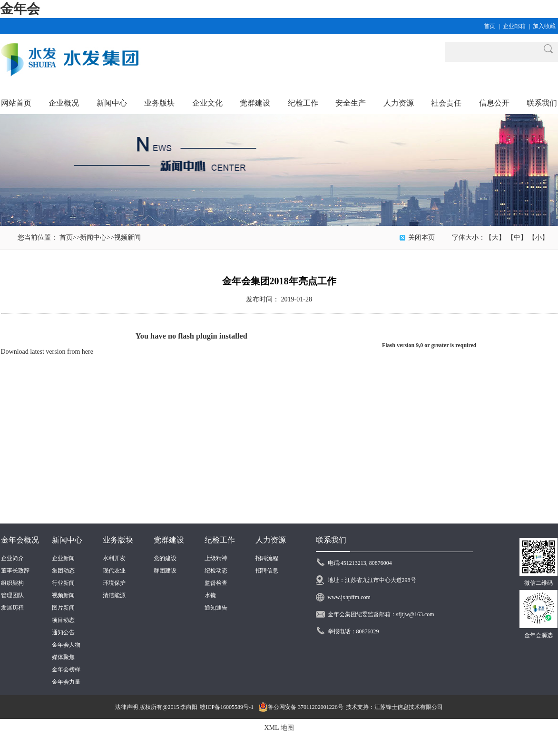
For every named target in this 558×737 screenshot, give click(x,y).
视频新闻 (127, 237)
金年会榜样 (66, 669)
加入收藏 (544, 26)
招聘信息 (266, 570)
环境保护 (114, 583)
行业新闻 (63, 583)
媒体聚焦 (63, 657)
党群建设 (169, 540)
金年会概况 (20, 540)
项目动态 (63, 620)
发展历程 (12, 607)
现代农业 (114, 570)
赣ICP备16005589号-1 (227, 707)
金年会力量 (66, 682)
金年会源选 (538, 635)
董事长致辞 (15, 570)
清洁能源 (114, 595)
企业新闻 (63, 558)
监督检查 (216, 583)
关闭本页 (421, 237)
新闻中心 (93, 237)
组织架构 (12, 583)
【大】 (495, 237)
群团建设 (165, 570)
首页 (489, 26)
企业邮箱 (514, 26)
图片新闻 (63, 607)
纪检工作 (220, 540)
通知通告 (216, 607)
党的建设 (165, 558)
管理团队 (12, 595)
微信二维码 (538, 583)
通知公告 (63, 632)
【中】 (517, 237)
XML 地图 (279, 727)
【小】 (538, 237)
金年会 (20, 8)
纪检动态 (216, 570)
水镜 (210, 595)
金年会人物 (66, 644)
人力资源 (270, 540)
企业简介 (12, 558)
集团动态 (63, 570)
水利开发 (114, 558)
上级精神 (216, 558)
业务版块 (118, 540)
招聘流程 (266, 558)
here (87, 351)
